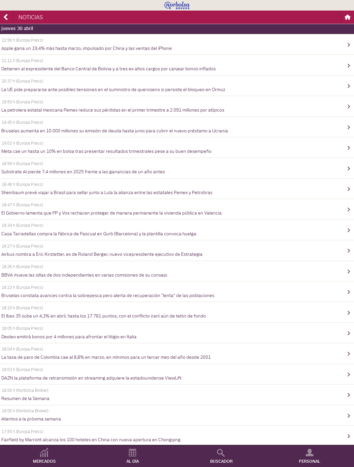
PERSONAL (309, 461)
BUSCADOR (221, 461)
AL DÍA (132, 461)
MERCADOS (44, 461)
